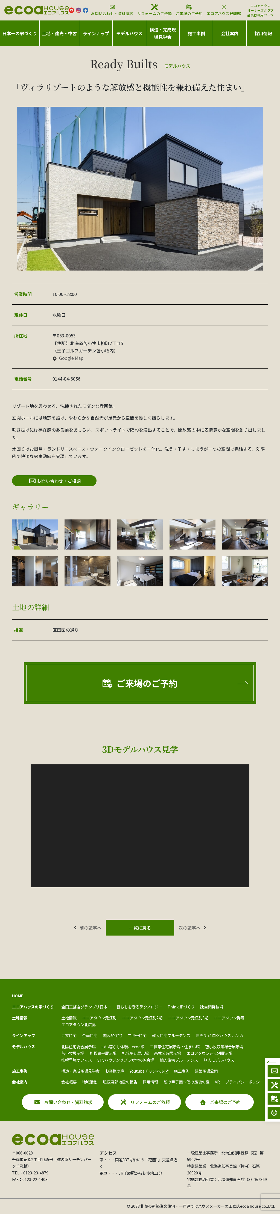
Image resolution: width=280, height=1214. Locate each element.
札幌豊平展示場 (103, 1053)
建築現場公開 (206, 1071)
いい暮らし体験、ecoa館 (122, 1046)
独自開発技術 (211, 1007)
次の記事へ (189, 927)
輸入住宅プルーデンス (171, 1035)
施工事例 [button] (196, 33)
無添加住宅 (112, 1035)
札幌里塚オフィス (76, 1060)
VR (217, 1082)
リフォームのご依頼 (154, 10)
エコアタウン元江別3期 (188, 1017)
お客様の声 (114, 1071)
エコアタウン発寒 (229, 1017)
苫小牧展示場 (72, 1053)
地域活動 (89, 1082)
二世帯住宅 (137, 1035)
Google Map (67, 358)
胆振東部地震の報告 (120, 1082)
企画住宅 (89, 1035)
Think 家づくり (181, 1007)
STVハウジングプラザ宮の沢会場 (125, 1060)
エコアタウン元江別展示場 (209, 1053)
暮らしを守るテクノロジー (139, 1007)
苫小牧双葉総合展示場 (224, 1046)
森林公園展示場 (167, 1053)
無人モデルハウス (218, 1060)
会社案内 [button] (229, 33)
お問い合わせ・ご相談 (55, 480)
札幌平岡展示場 (135, 1053)
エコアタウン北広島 (78, 1024)
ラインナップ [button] (96, 33)
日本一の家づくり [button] (19, 33)
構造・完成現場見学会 (163, 33)
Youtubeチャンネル (149, 1071)
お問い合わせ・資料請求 (112, 10)
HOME (18, 995)
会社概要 (69, 1082)
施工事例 (181, 1071)
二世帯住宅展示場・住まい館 (175, 1046)
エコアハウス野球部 (224, 10)
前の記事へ (90, 927)
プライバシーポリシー (244, 1082)
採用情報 (263, 33)
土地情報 (69, 1017)
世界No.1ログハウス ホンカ (219, 1035)
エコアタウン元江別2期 (142, 1017)
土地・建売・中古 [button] (59, 33)
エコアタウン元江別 (99, 1017)
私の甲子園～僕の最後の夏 (186, 1082)
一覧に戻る (140, 927)
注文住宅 (69, 1035)
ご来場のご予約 (189, 10)
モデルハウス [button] (129, 33)
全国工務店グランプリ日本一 (86, 1007)
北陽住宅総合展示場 (78, 1046)
